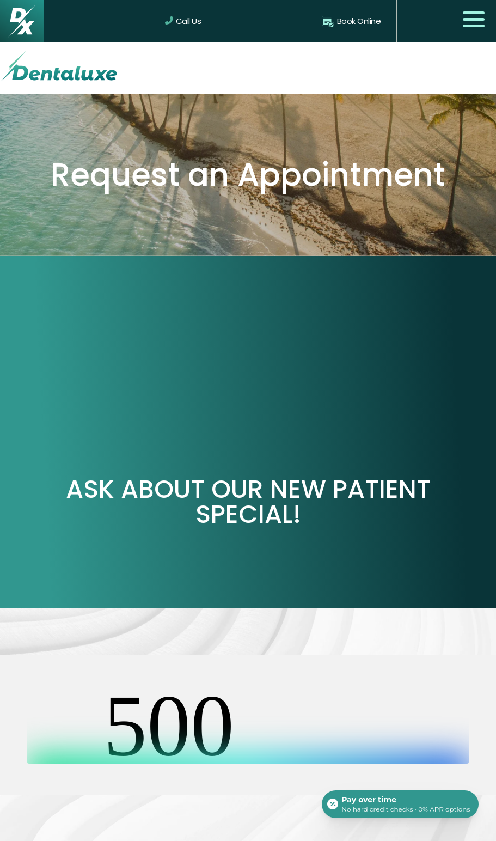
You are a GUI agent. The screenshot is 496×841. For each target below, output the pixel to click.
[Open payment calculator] (400, 804)
